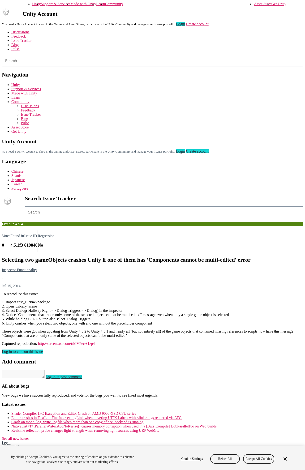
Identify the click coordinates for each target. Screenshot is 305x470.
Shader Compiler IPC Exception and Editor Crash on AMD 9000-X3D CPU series (73, 415)
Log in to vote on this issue (22, 352)
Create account (197, 24)
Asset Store (262, 4)
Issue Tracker (21, 40)
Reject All (225, 459)
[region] (152, 458)
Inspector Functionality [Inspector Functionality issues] (19, 270)
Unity (36, 4)
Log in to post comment (68, 378)
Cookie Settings (192, 459)
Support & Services (55, 4)
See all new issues (15, 440)
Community (114, 4)
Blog (15, 45)
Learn (100, 4)
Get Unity (278, 4)
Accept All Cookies (258, 459)
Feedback (18, 36)
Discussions (20, 32)
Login (180, 24)
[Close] (285, 459)
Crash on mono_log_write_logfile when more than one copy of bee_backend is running (77, 423)
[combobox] (152, 61)
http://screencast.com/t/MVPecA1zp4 (66, 344)
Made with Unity (83, 4)
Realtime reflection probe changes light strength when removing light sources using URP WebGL (85, 432)
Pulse (15, 49)
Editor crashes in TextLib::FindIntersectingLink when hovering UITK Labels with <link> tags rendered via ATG (96, 419)
